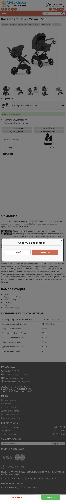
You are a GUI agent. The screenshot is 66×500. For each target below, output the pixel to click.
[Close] (63, 240)
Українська (46, 252)
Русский (18, 252)
